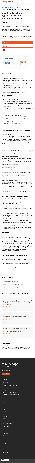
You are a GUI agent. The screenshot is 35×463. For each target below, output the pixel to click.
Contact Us (5, 454)
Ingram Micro (23, 25)
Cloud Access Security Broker (9, 392)
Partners (5, 450)
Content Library (6, 431)
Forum (4, 437)
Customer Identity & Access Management (12, 387)
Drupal (4, 411)
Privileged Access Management (10, 390)
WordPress (5, 404)
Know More (7, 125)
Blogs (4, 428)
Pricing (18, 7)
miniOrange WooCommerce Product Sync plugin (12, 27)
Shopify (4, 409)
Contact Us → (6, 373)
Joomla (4, 414)
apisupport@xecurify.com (12, 345)
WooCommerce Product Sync (8, 7)
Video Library (6, 433)
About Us (5, 445)
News (4, 448)
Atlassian (5, 407)
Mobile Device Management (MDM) (11, 394)
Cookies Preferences (20, 461)
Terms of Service (11, 461)
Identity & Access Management (10, 385)
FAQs (4, 435)
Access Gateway (6, 396)
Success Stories (6, 426)
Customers (5, 452)
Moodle (4, 418)
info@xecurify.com (8, 370)
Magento (5, 416)
